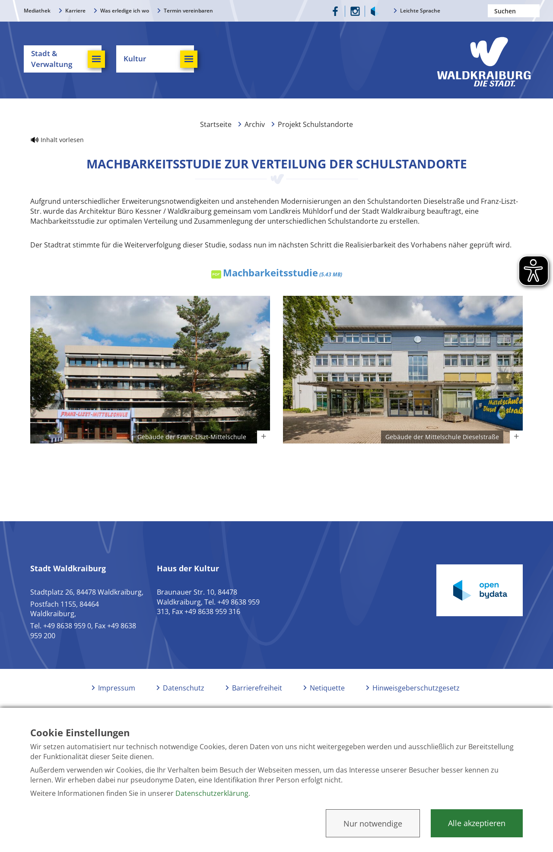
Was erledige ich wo (124, 10)
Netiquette (327, 688)
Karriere (75, 10)
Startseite (216, 124)
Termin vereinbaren (188, 10)
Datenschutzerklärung (211, 793)
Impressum (116, 688)
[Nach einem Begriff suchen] (514, 10)
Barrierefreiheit (257, 688)
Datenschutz (183, 688)
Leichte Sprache (420, 10)
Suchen (533, 10)
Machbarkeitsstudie (282, 272)
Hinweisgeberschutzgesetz (416, 688)
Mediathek (37, 10)
